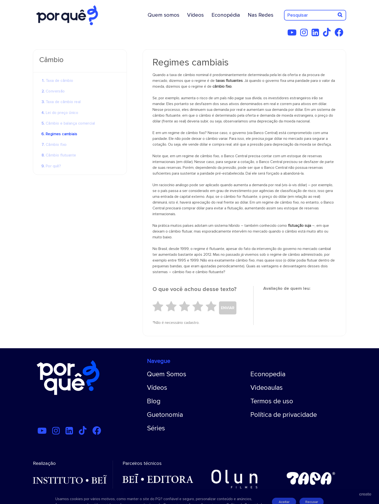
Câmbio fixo (56, 144)
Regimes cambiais (61, 134)
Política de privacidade (283, 415)
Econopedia (267, 374)
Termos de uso (271, 401)
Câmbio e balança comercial (70, 123)
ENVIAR (227, 307)
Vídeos (195, 15)
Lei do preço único (62, 112)
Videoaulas (266, 387)
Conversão (55, 91)
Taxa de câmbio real (63, 101)
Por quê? (53, 166)
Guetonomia (165, 415)
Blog (153, 401)
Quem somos (163, 15)
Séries (156, 428)
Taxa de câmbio (59, 80)
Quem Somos (166, 374)
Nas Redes (260, 15)
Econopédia (225, 15)
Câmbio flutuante (61, 155)
